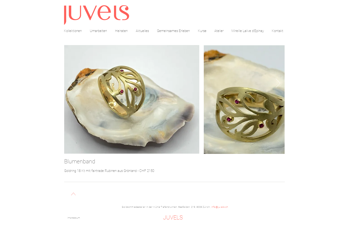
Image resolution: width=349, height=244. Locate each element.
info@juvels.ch (219, 207)
